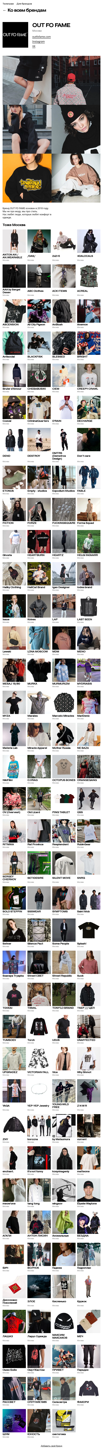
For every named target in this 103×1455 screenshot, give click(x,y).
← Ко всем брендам (24, 10)
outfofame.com (41, 36)
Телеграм (8, 4)
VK (33, 46)
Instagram (38, 41)
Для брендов (24, 4)
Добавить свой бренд (51, 1446)
